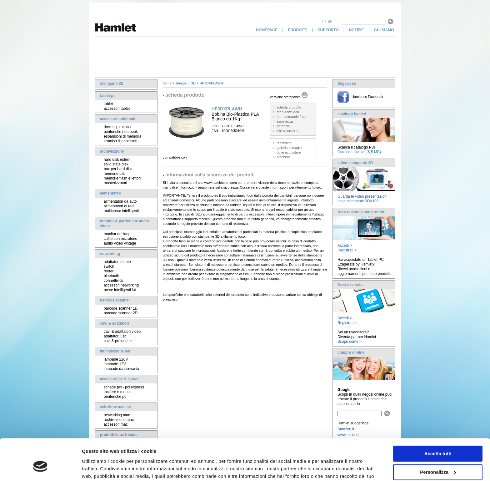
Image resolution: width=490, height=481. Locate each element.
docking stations (117, 127)
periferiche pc (115, 396)
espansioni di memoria (122, 136)
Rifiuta (438, 458)
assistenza (285, 121)
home (167, 83)
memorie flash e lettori (122, 178)
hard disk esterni (117, 159)
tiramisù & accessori (120, 141)
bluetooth (111, 276)
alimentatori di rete (119, 206)
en (330, 21)
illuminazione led (115, 351)
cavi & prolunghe (118, 341)
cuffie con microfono (120, 238)
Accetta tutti (438, 421)
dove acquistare (289, 152)
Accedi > (345, 245)
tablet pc (107, 96)
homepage (267, 30)
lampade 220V (116, 359)
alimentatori (110, 193)
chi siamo (384, 30)
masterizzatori (115, 183)
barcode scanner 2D (121, 313)
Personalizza (438, 440)
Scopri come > (350, 341)
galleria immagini (289, 147)
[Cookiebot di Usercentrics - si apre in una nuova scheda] (40, 468)
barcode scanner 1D (121, 308)
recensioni (284, 143)
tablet (108, 104)
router (108, 271)
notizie (356, 30)
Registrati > (347, 250)
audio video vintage (120, 243)
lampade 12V (115, 364)
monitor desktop (117, 234)
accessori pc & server (119, 379)
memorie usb (114, 173)
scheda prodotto (289, 107)
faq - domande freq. (292, 117)
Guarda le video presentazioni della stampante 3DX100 (362, 198)
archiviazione (112, 151)
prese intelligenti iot (120, 290)
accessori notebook (117, 119)
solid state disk (116, 164)
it (322, 21)
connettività (113, 280)
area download (288, 112)
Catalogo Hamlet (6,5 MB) (359, 152)
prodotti (297, 30)
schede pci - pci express (124, 387)
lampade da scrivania (121, 369)
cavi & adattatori (114, 323)
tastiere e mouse (118, 392)
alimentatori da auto (120, 201)
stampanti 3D (111, 83)
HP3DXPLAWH (211, 83)
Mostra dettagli (99, 468)
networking (110, 253)
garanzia (283, 126)
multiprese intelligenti (121, 211)
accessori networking (121, 285)
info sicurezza (287, 131)
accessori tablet (117, 108)
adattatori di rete (117, 262)
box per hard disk (118, 169)
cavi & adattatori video (122, 331)
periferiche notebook (121, 131)
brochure (283, 157)
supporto (328, 30)
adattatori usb (115, 336)
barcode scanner (115, 300)
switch (109, 266)
